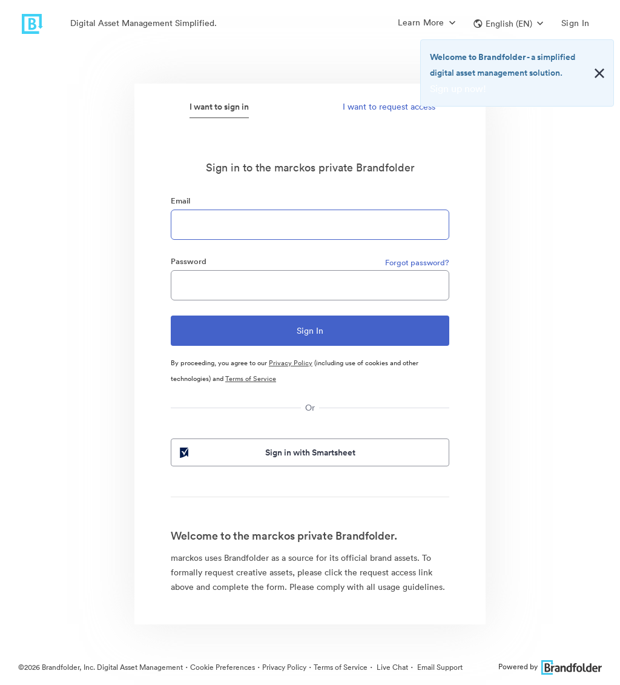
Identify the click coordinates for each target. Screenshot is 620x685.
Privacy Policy (290, 363)
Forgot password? (417, 262)
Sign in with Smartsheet (266, 452)
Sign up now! (458, 88)
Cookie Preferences (222, 667)
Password (188, 261)
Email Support (439, 667)
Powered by (550, 666)
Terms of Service (250, 378)
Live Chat (391, 667)
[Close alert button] (599, 73)
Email (180, 201)
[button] (508, 23)
